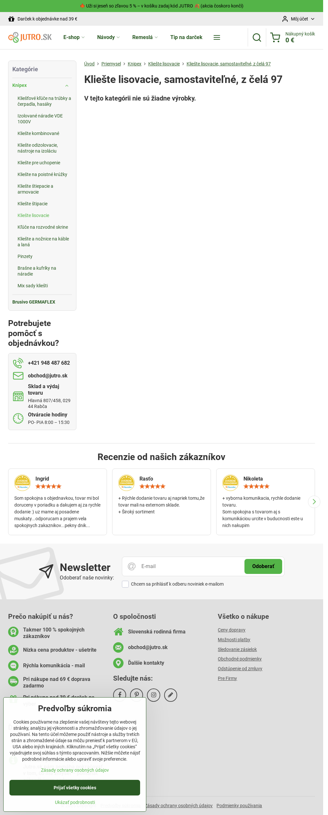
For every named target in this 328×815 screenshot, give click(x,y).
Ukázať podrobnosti (75, 805)
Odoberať (263, 566)
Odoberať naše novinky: (87, 578)
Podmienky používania (239, 805)
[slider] (48, 486)
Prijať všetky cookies (75, 790)
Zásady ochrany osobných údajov (179, 805)
